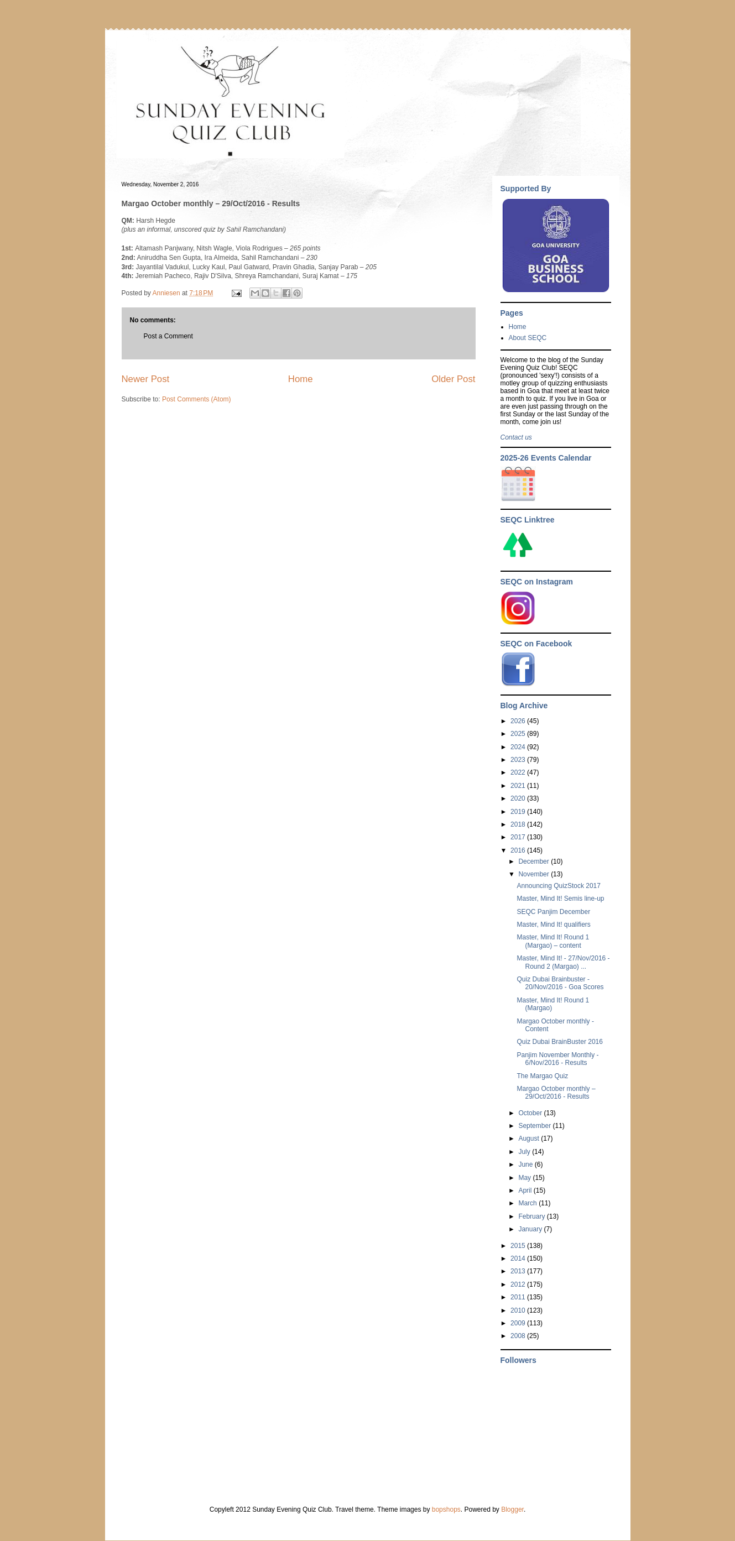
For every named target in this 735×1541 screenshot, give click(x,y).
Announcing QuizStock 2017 (558, 886)
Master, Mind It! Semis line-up (560, 898)
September (535, 1126)
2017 (518, 837)
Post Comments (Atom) (196, 399)
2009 (518, 1323)
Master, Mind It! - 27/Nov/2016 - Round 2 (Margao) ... (563, 962)
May (525, 1178)
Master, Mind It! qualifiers (553, 924)
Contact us (516, 437)
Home (300, 379)
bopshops (446, 1509)
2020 (518, 798)
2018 (518, 824)
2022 (518, 772)
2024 (518, 747)
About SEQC (528, 338)
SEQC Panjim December (553, 912)
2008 (518, 1336)
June (526, 1164)
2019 (518, 812)
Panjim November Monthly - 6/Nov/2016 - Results (557, 1059)
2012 (518, 1284)
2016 (518, 850)
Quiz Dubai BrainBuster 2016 (559, 1042)
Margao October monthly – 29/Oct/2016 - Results (556, 1092)
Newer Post (146, 379)
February (532, 1216)
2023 (518, 760)
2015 (518, 1246)
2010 (518, 1310)
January (531, 1229)
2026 (518, 721)
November (534, 874)
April (525, 1190)
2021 (518, 786)
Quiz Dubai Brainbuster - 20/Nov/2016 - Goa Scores (560, 983)
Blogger (512, 1509)
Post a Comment (168, 336)
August (529, 1138)
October (531, 1113)
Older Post (453, 379)
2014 (518, 1258)
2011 (518, 1297)
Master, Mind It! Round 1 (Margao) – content (553, 941)
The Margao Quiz (542, 1076)
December (534, 861)
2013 (518, 1271)
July (525, 1152)
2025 (518, 734)
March (528, 1203)
